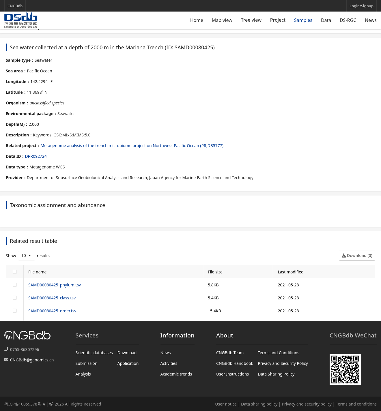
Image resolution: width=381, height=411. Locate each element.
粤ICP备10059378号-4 (24, 404)
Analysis (83, 374)
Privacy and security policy (306, 404)
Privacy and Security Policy (283, 363)
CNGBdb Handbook (234, 363)
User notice (226, 404)
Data (326, 20)
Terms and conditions (356, 404)
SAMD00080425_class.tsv (52, 298)
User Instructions (232, 374)
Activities (168, 363)
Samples (303, 20)
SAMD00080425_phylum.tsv (54, 285)
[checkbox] (15, 272)
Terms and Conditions (278, 352)
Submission (87, 363)
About (224, 335)
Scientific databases (94, 352)
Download (127, 352)
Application (128, 363)
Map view (222, 20)
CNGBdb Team (230, 352)
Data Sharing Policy (276, 374)
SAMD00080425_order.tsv (52, 311)
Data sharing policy (259, 404)
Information (177, 335)
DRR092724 (36, 156)
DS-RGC (348, 20)
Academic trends (176, 374)
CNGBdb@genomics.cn (32, 360)
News (371, 20)
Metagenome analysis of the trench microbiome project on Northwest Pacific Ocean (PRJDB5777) (131, 145)
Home (196, 20)
